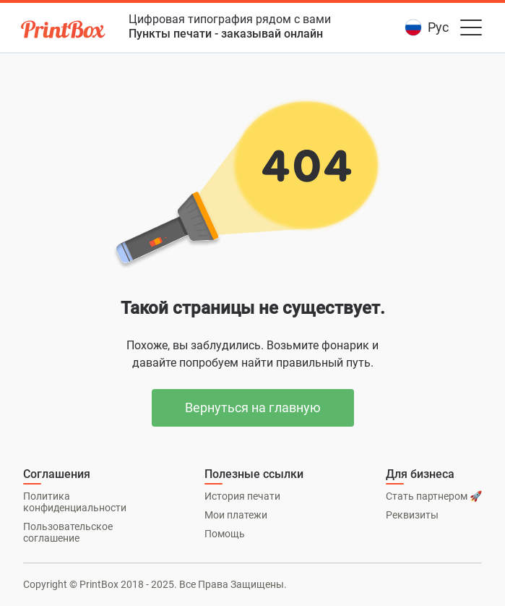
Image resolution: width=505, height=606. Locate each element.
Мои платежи (235, 515)
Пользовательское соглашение (68, 532)
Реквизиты (412, 515)
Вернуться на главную (253, 407)
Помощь (224, 533)
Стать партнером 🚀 (434, 496)
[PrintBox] (64, 31)
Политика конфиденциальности (74, 501)
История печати (242, 496)
